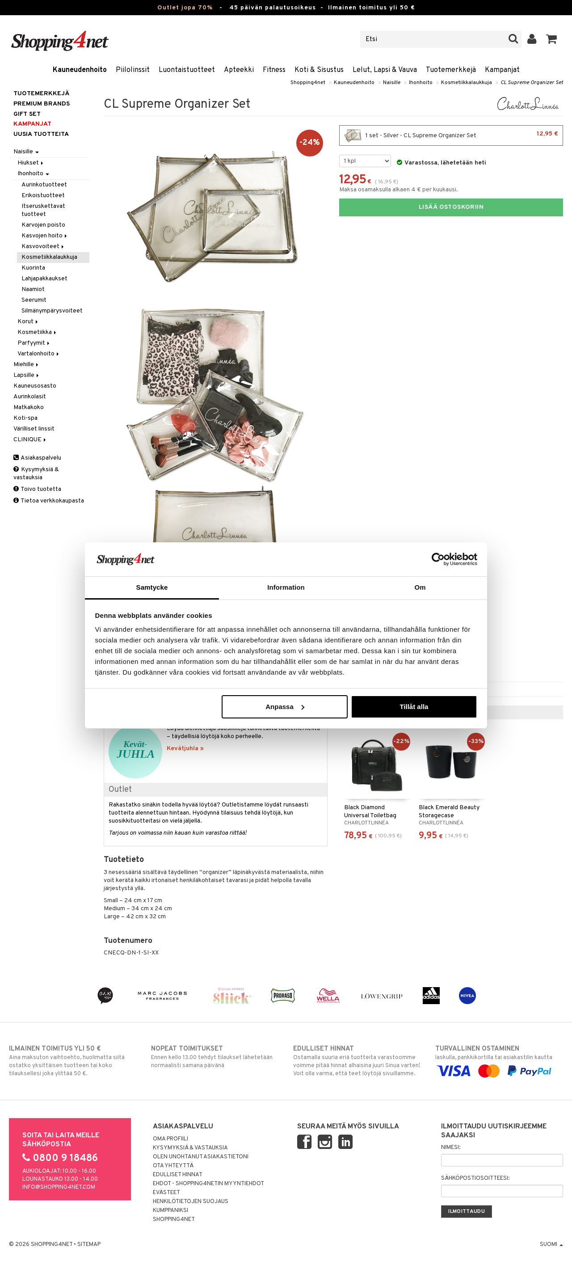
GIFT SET (27, 114)
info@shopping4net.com (58, 1187)
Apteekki (239, 70)
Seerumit (33, 300)
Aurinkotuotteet (44, 185)
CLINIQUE (30, 439)
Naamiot (33, 289)
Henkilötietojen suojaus (190, 1201)
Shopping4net (307, 82)
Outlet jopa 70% (185, 8)
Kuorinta (33, 268)
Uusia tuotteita (41, 134)
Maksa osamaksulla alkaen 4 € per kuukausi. (398, 190)
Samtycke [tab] (152, 587)
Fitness (274, 70)
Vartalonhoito (38, 354)
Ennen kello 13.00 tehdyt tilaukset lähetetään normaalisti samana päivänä (215, 1056)
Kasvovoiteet (43, 246)
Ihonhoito (421, 82)
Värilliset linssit (34, 429)
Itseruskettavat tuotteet (43, 210)
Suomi (551, 1244)
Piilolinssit (133, 70)
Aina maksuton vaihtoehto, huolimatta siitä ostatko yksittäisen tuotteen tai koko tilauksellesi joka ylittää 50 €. (73, 1060)
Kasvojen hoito (44, 236)
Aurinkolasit (29, 397)
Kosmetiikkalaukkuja (466, 82)
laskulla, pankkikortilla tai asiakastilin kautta (499, 1060)
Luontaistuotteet (187, 70)
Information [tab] (286, 587)
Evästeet (166, 1192)
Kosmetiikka (37, 332)
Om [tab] (419, 587)
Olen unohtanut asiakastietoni (200, 1157)
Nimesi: (450, 1147)
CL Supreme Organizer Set (531, 82)
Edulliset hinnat (177, 1174)
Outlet (120, 790)
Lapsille (26, 375)
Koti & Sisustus (319, 70)
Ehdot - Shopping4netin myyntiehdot (208, 1183)
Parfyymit (34, 343)
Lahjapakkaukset (44, 279)
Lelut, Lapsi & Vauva (385, 70)
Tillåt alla (414, 706)
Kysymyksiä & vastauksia (36, 473)
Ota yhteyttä (173, 1166)
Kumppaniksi (170, 1210)
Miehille (26, 364)
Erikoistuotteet (43, 195)
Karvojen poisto (43, 225)
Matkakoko (28, 407)
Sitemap (89, 1244)
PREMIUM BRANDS (41, 104)
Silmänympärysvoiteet (52, 311)
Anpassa (284, 706)
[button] (552, 39)
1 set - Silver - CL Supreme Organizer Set (451, 135)
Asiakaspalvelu (37, 458)
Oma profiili (170, 1139)
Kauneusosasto (34, 386)
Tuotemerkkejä (451, 70)
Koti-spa (25, 418)
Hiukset (31, 163)
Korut (28, 321)
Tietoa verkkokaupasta (48, 501)
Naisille (391, 82)
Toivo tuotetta (37, 489)
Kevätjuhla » (185, 748)
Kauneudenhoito (80, 70)
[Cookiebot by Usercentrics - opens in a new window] (438, 559)
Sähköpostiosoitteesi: (475, 1178)
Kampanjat (502, 70)
